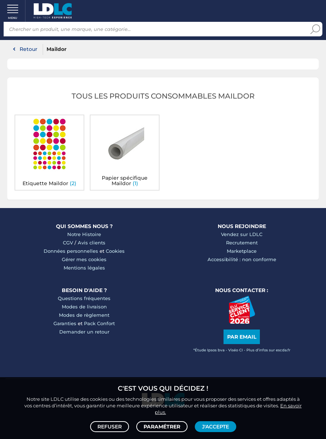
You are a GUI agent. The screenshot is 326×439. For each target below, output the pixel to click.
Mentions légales (84, 268)
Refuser (109, 426)
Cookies (115, 251)
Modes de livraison (84, 307)
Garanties (64, 323)
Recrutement (242, 243)
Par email (241, 337)
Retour (28, 49)
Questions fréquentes (84, 298)
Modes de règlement (84, 315)
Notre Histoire (84, 234)
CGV (68, 243)
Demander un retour (84, 332)
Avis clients (91, 243)
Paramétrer (162, 426)
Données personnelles (71, 251)
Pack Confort (99, 323)
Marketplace (242, 251)
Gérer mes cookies (84, 259)
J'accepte (215, 426)
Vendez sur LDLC (241, 234)
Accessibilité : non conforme (242, 259)
